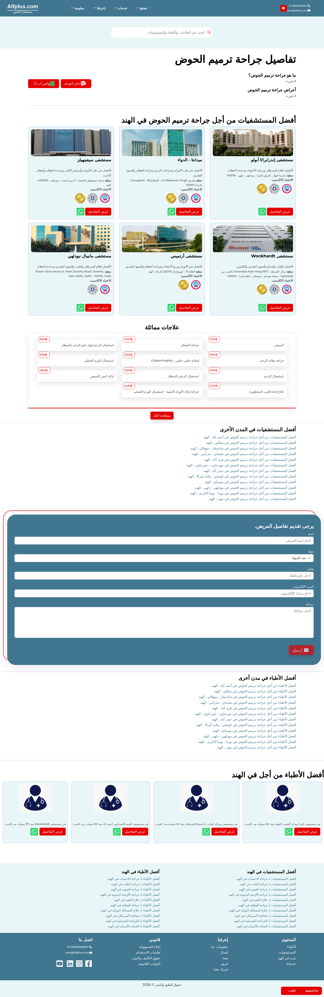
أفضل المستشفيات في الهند (271, 871)
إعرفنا (223, 939)
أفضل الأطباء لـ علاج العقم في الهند (137, 900)
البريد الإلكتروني (302, 586)
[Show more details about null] (289, 831)
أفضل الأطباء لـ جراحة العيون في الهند (135, 889)
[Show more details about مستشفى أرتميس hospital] (172, 307)
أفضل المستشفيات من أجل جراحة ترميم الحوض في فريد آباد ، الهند (250, 460)
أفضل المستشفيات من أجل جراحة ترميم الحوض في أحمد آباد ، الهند (249, 437)
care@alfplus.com (299, 10)
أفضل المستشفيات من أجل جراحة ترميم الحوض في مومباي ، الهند (250, 482)
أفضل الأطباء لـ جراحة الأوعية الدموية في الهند (130, 895)
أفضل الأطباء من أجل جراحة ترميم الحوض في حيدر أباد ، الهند (254, 719)
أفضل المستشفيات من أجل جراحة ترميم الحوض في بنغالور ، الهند (251, 443)
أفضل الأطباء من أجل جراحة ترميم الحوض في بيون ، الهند (256, 747)
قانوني (154, 939)
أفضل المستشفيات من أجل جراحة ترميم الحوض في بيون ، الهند (252, 499)
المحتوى (289, 939)
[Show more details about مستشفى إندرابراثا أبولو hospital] (262, 211)
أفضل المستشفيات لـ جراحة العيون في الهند (267, 889)
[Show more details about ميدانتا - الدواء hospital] (172, 211)
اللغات (292, 990)
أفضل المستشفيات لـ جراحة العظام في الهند (267, 905)
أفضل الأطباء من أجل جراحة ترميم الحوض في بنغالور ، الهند (255, 691)
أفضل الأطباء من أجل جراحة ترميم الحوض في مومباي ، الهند (254, 731)
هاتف (309, 569)
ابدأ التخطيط (311, 990)
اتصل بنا (86, 939)
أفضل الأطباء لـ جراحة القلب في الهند (135, 884)
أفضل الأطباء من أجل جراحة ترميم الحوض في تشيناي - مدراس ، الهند (248, 703)
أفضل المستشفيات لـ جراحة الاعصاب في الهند (266, 879)
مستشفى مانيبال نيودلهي (89, 255)
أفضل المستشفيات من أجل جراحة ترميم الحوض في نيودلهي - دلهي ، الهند (245, 488)
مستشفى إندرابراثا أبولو (272, 159)
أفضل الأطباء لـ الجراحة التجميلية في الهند (132, 921)
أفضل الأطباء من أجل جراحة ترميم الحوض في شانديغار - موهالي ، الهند (247, 697)
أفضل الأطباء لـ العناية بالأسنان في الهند (134, 926)
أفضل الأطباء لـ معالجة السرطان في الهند (133, 916)
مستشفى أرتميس (186, 255)
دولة (310, 551)
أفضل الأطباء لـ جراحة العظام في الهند (135, 905)
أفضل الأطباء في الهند (141, 871)
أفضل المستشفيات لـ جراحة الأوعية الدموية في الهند (262, 895)
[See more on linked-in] (70, 963)
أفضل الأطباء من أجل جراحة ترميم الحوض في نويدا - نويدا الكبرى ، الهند (247, 742)
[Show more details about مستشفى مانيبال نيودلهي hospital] (81, 307)
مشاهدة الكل (162, 415)
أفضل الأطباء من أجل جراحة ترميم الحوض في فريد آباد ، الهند (254, 708)
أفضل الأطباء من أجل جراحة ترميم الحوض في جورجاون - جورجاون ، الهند (245, 714)
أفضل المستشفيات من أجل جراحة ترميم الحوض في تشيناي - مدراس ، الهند (244, 454)
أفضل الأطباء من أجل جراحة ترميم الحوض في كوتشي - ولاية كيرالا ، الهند (246, 725)
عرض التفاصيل (280, 211)
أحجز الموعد (75, 83)
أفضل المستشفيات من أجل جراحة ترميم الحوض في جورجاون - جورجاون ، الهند (241, 465)
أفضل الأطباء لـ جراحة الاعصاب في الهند (134, 879)
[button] (141, 8)
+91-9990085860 (300, 5)
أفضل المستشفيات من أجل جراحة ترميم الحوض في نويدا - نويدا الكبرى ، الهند (243, 493)
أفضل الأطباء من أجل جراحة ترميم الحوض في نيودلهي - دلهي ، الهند (249, 736)
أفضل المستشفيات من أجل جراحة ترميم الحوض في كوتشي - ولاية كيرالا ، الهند (242, 476)
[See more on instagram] (79, 963)
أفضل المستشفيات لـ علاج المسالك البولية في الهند (262, 910)
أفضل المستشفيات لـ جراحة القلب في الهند (267, 884)
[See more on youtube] (60, 963)
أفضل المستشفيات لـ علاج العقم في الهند (269, 900)
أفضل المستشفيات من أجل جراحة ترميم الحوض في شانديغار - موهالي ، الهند (243, 448)
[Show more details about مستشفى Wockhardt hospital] (262, 307)
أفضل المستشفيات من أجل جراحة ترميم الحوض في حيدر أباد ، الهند (249, 471)
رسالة (309, 604)
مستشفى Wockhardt (272, 255)
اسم (310, 534)
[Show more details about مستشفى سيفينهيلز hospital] (81, 211)
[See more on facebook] (89, 963)
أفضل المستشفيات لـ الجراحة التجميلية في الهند (264, 921)
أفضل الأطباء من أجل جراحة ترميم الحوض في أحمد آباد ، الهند (254, 686)
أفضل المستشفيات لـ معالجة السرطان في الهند (265, 916)
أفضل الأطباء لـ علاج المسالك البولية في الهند (130, 910)
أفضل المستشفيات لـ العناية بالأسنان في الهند (266, 926)
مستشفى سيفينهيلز (94, 159)
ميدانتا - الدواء (189, 159)
